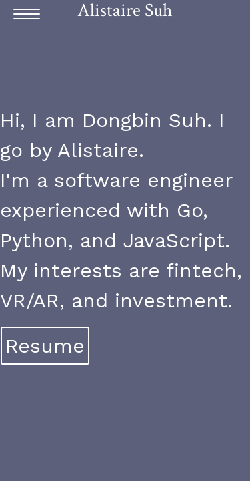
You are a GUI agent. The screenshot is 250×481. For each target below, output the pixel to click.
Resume (45, 345)
